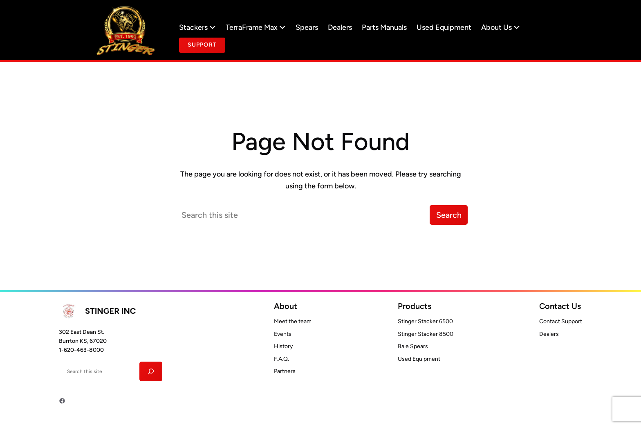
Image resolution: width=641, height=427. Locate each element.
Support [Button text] (202, 44)
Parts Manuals (384, 27)
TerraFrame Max (256, 27)
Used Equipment (444, 27)
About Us (500, 27)
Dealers (340, 27)
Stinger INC (110, 311)
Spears (307, 27)
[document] (202, 45)
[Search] (151, 371)
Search (449, 215)
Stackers (197, 27)
